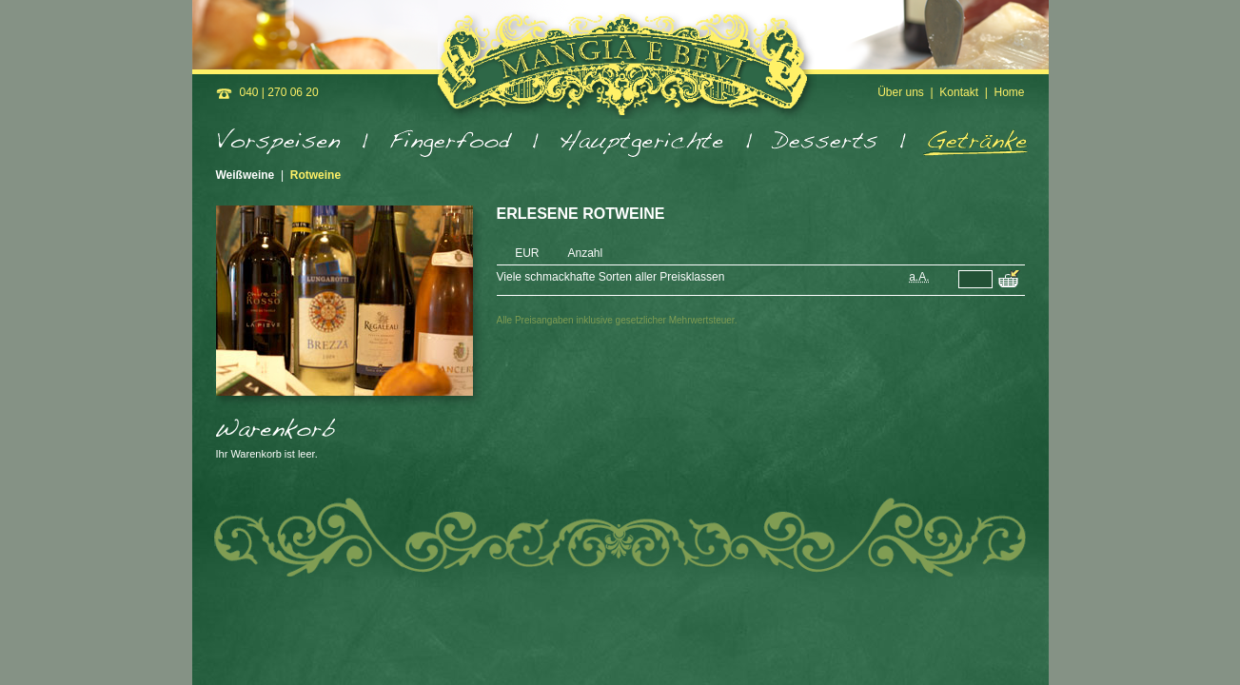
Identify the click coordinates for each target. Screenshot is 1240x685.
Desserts (831, 143)
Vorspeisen (293, 143)
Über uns (900, 92)
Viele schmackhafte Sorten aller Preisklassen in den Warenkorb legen (1009, 280)
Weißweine (245, 175)
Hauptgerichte (647, 143)
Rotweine (315, 175)
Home (1009, 92)
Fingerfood (455, 143)
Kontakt (958, 92)
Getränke (969, 143)
